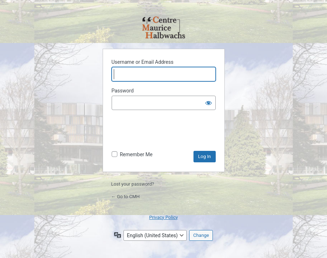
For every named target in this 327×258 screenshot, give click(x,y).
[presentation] (166, 133)
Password (123, 91)
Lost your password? (132, 184)
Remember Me (136, 154)
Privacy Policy (163, 217)
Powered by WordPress (163, 28)
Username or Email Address (143, 62)
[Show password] (208, 103)
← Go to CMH (125, 196)
